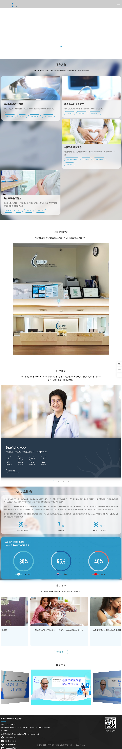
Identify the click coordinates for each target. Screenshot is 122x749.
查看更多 (59, 652)
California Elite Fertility (76, 745)
